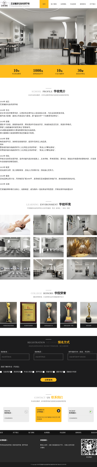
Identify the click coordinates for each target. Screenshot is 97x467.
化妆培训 (5, 372)
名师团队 (63, 4)
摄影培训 (58, 372)
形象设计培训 (69, 372)
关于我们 (92, 4)
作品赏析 (73, 4)
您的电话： (39, 352)
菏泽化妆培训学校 (6, 445)
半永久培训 (26, 372)
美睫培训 (48, 372)
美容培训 (15, 372)
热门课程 (54, 4)
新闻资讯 (83, 4)
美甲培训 (37, 372)
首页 (44, 4)
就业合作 (94, 432)
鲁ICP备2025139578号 (60, 464)
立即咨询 (48, 380)
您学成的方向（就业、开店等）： (81, 352)
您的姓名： (5, 352)
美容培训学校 (16, 445)
